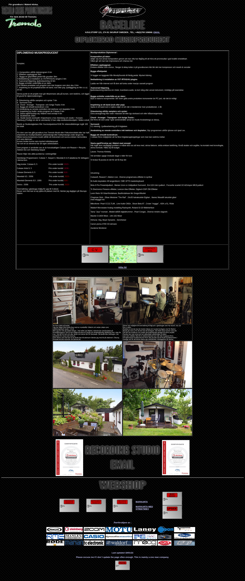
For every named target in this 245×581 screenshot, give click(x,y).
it (126, 267)
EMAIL (156, 32)
